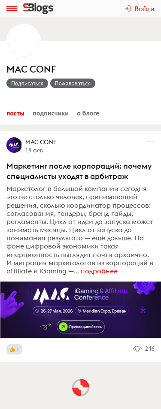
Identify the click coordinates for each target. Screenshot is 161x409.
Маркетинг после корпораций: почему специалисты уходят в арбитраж (79, 171)
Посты (15, 113)
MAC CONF (31, 69)
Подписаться (27, 83)
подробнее (99, 271)
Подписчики (51, 113)
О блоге (88, 113)
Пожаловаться (73, 83)
